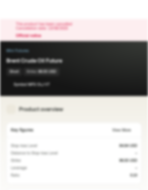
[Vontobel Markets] (20, 9)
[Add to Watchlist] (126, 84)
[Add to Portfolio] (136, 84)
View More (124, 130)
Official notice (31, 36)
